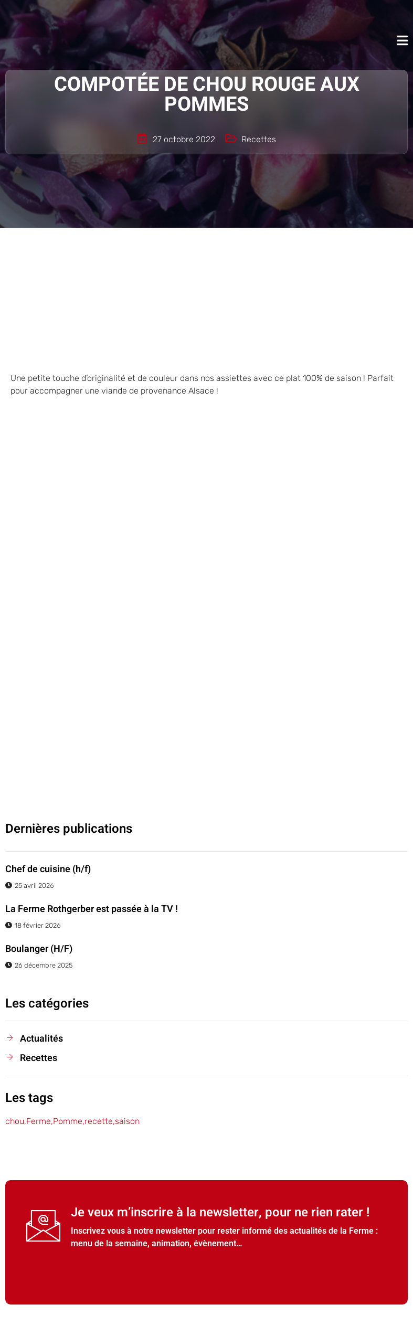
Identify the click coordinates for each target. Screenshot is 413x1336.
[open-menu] (402, 40)
